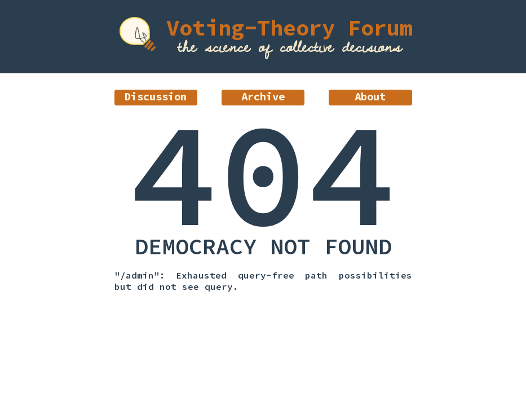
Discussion (156, 96)
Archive (263, 96)
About (370, 96)
